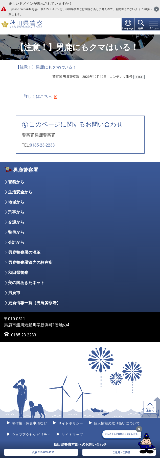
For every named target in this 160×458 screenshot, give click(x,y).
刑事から (16, 212)
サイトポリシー (70, 423)
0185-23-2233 (42, 145)
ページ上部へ (150, 409)
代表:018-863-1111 (43, 452)
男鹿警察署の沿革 (24, 252)
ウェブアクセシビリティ (31, 435)
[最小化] (139, 429)
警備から (16, 232)
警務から (16, 182)
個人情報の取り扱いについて (116, 423)
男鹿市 (14, 292)
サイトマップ (72, 435)
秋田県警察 (18, 272)
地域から (16, 202)
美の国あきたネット (26, 282)
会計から (16, 242)
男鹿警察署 (25, 170)
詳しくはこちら (40, 96)
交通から (16, 222)
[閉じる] (156, 9)
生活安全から (20, 192)
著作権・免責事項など (29, 423)
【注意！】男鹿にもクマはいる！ (46, 67)
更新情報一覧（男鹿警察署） (34, 302)
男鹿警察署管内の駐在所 (30, 262)
